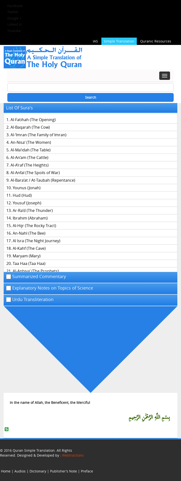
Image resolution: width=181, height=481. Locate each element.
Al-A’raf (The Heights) (30, 165)
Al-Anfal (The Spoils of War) (35, 172)
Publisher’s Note (63, 471)
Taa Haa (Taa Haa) (29, 263)
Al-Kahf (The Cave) (29, 248)
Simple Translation (119, 41)
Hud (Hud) (22, 195)
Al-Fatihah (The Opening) (33, 119)
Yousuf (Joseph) (27, 203)
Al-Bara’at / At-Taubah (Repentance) (43, 180)
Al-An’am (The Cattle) (29, 157)
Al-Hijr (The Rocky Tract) (34, 225)
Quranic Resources (155, 41)
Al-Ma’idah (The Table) (31, 150)
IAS (95, 41)
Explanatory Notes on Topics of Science (49, 288)
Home (6, 471)
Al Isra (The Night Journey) (36, 240)
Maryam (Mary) (27, 256)
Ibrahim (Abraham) (30, 218)
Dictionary (38, 471)
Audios (20, 471)
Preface (87, 471)
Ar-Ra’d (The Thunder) (33, 210)
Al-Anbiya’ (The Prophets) (36, 271)
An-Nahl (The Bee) (29, 233)
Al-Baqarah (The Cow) (30, 127)
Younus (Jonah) (27, 187)
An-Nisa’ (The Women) (31, 142)
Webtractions (73, 455)
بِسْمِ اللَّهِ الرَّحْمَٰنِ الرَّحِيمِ (149, 417)
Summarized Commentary (36, 276)
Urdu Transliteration (29, 299)
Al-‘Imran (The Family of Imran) (38, 134)
